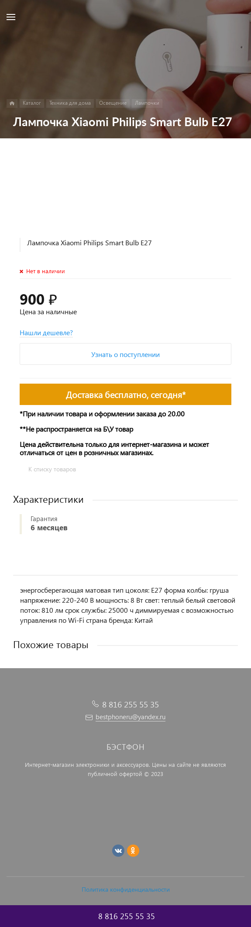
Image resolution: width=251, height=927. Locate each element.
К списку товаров (52, 469)
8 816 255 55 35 (130, 704)
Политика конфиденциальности (126, 889)
